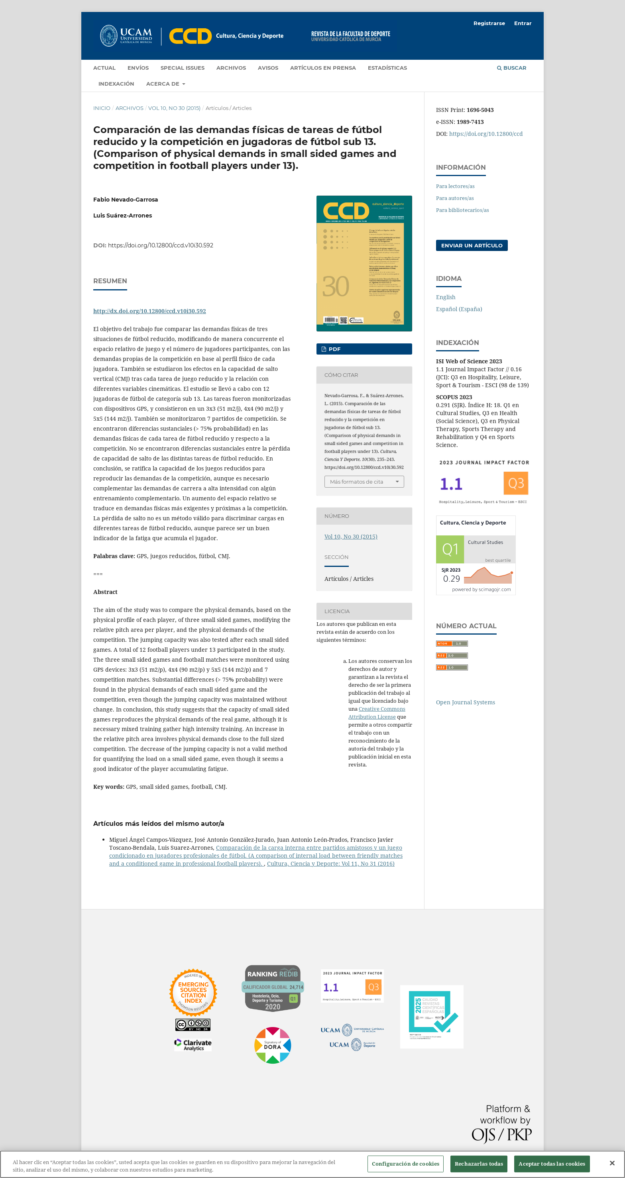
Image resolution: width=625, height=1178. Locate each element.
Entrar (523, 23)
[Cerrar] (612, 1163)
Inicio (101, 108)
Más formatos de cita (356, 481)
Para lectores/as (455, 186)
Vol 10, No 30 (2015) (174, 108)
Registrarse (489, 23)
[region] (312, 1164)
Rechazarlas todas (479, 1163)
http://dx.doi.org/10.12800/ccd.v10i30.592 (149, 311)
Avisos (268, 68)
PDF (333, 349)
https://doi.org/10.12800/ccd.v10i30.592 (160, 245)
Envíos (138, 68)
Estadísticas (387, 68)
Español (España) (459, 309)
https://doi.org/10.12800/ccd (486, 133)
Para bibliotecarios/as (462, 210)
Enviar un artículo (472, 245)
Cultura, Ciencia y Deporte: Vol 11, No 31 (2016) (331, 863)
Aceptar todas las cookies (552, 1163)
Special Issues (182, 68)
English (446, 297)
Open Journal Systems (465, 702)
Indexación (116, 83)
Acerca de (163, 83)
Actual (104, 68)
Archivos (231, 68)
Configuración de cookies (405, 1163)
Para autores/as (455, 198)
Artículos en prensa (323, 68)
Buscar (512, 68)
